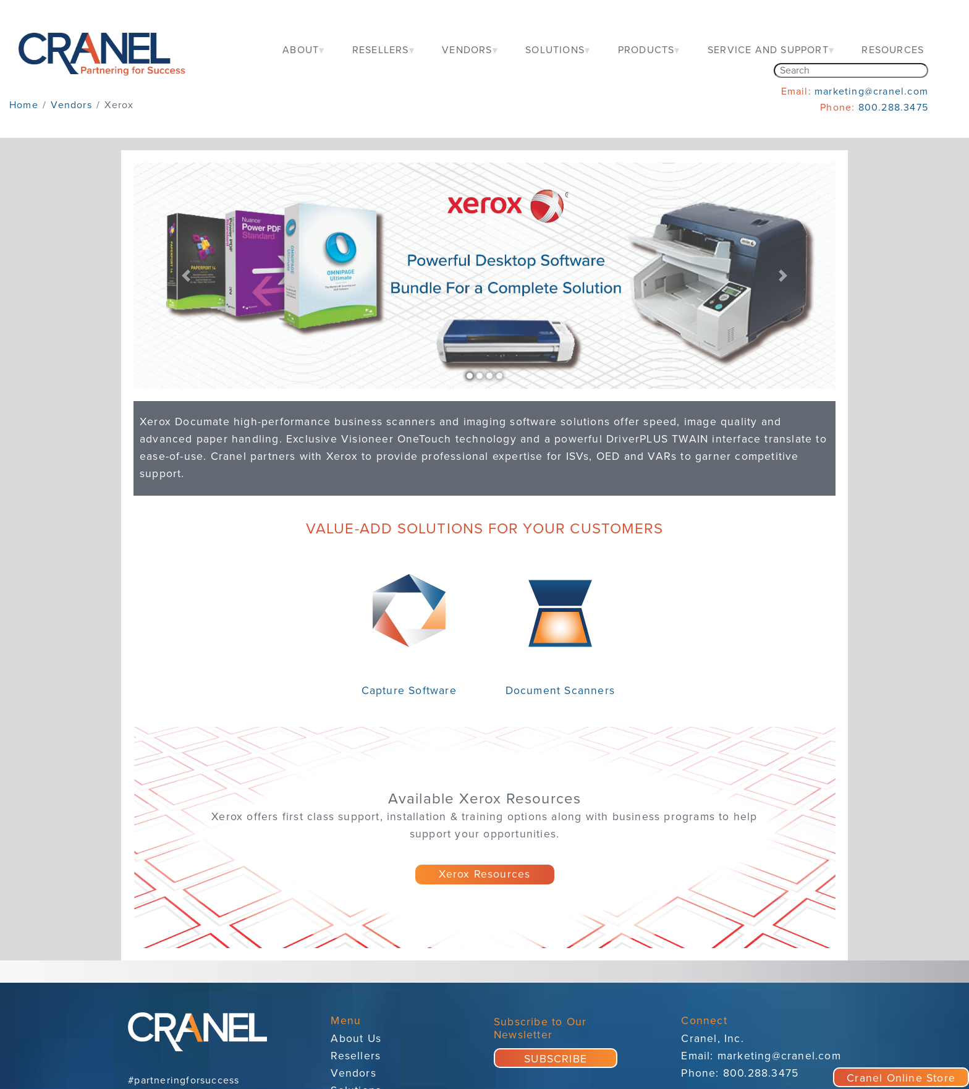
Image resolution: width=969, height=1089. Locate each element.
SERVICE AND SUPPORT (768, 50)
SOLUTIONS (555, 50)
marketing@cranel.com (871, 91)
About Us (356, 1038)
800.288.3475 (893, 107)
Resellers (356, 1055)
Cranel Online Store (901, 1078)
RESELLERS (380, 50)
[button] (186, 276)
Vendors (353, 1073)
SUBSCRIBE (555, 1059)
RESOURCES (892, 50)
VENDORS (467, 50)
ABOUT (300, 50)
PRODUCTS (646, 50)
